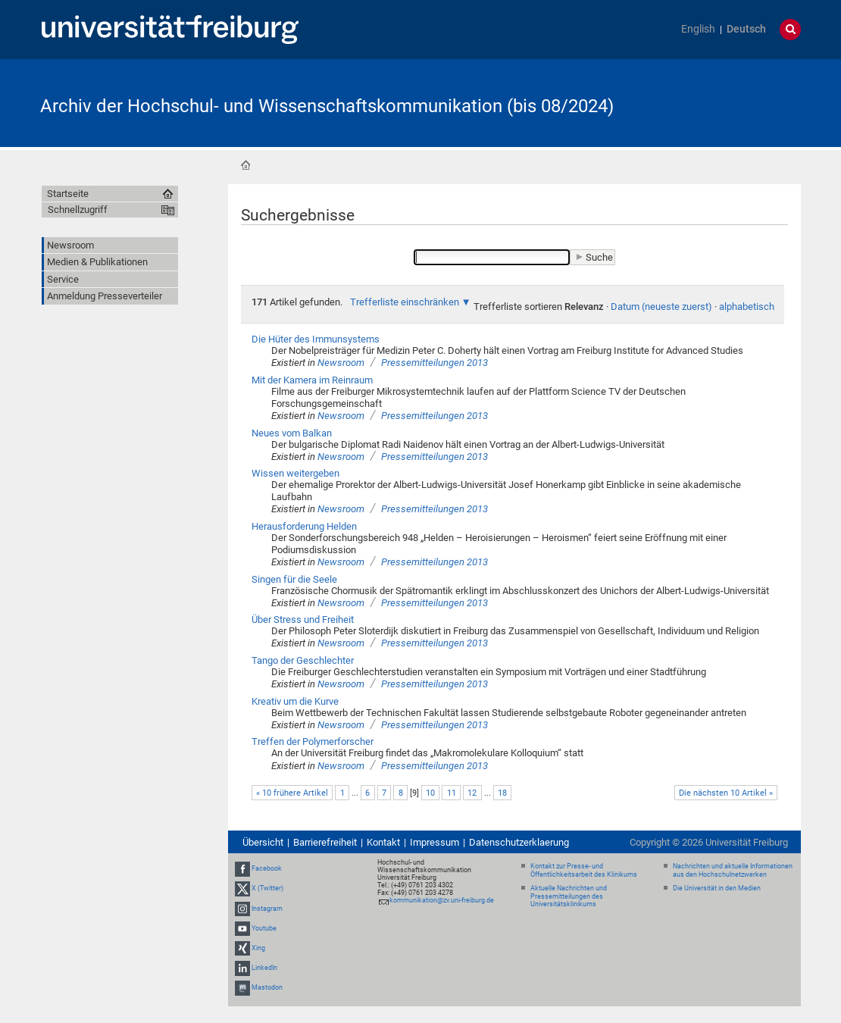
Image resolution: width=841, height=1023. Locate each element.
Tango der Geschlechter (303, 660)
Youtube (264, 928)
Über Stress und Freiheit (303, 619)
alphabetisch (746, 306)
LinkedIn (264, 967)
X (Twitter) (267, 888)
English (698, 29)
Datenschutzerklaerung (519, 842)
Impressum (434, 842)
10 (430, 793)
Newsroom (340, 362)
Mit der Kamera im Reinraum (312, 380)
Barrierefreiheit (325, 842)
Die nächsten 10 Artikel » (726, 793)
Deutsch (746, 29)
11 (451, 793)
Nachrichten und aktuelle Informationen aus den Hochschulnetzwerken (733, 870)
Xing (258, 948)
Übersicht (262, 842)
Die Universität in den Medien (717, 888)
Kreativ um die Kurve (295, 701)
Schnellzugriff (78, 209)
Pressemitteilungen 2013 (434, 362)
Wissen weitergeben (295, 473)
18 (502, 793)
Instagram (267, 908)
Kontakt (383, 842)
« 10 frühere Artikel (292, 793)
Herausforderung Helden (304, 526)
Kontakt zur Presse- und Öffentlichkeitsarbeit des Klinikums (583, 870)
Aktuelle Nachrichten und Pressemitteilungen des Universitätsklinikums (568, 896)
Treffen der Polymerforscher (313, 741)
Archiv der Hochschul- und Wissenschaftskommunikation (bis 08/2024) (327, 106)
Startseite (245, 165)
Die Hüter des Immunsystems (316, 339)
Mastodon (267, 988)
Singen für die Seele (294, 579)
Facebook (267, 868)
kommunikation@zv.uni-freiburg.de (441, 900)
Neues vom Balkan (292, 433)
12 (472, 793)
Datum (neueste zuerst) (661, 306)
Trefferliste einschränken (404, 302)
